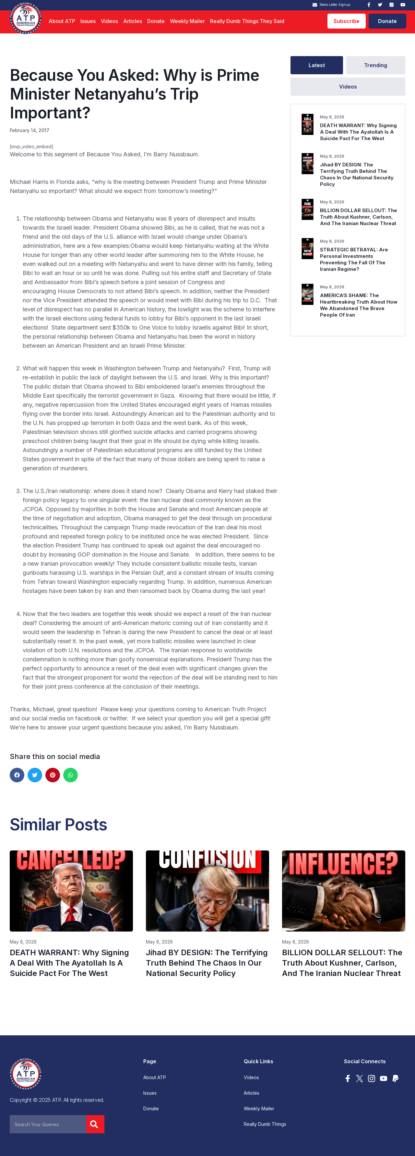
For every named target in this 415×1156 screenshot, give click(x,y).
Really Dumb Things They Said (247, 21)
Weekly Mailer (187, 21)
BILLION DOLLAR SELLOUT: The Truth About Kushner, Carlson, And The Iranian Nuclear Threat (358, 216)
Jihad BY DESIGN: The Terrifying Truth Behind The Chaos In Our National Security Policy (357, 174)
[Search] (95, 1124)
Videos (109, 21)
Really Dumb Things (265, 1124)
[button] (17, 775)
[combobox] (48, 1124)
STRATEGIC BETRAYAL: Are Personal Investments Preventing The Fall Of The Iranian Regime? (354, 259)
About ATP (62, 21)
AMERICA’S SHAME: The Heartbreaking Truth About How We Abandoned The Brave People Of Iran (358, 305)
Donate (156, 21)
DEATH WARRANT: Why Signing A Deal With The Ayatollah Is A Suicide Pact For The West (358, 131)
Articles (132, 21)
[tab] (316, 65)
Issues (88, 21)
